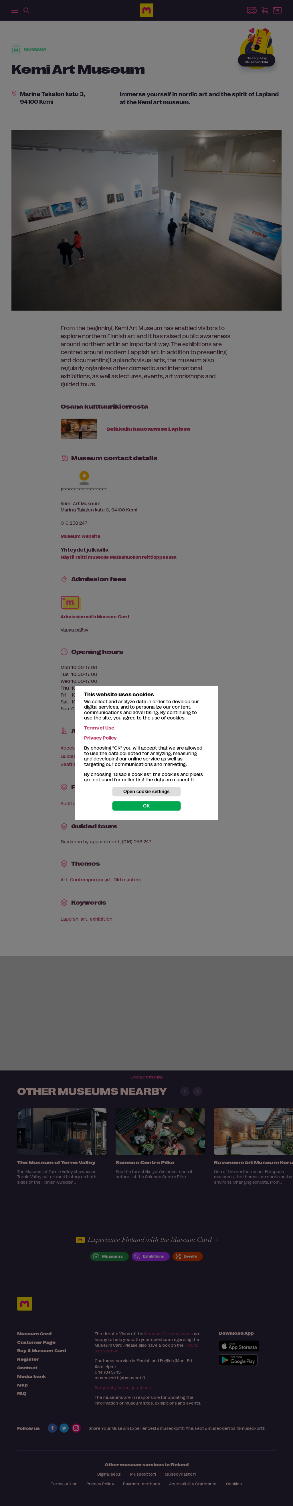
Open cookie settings (146, 791)
